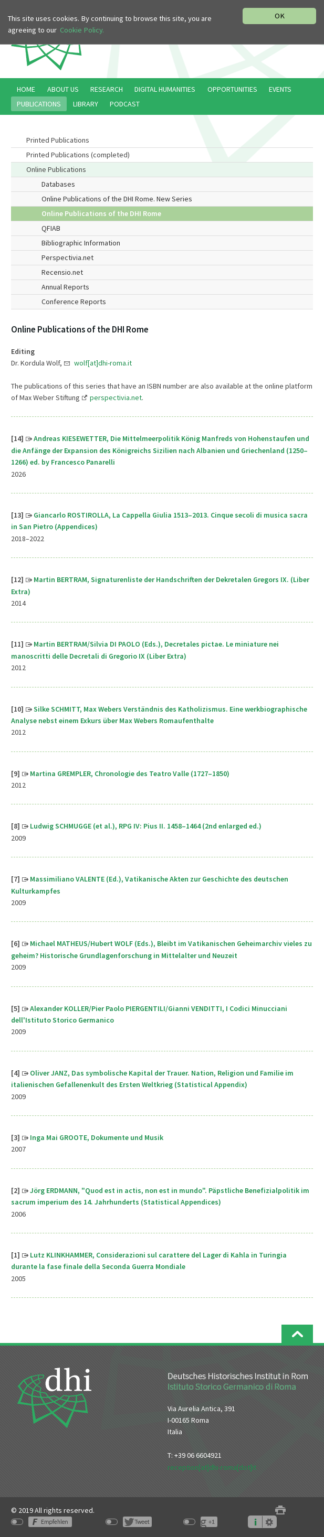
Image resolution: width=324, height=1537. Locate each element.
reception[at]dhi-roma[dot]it (212, 1467)
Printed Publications (57, 140)
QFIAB (50, 228)
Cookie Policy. (82, 30)
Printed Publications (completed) (78, 154)
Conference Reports (73, 301)
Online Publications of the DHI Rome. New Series (116, 198)
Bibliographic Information (80, 243)
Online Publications (56, 169)
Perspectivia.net (67, 257)
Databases (58, 184)
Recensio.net (62, 272)
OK (280, 15)
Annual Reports (65, 287)
